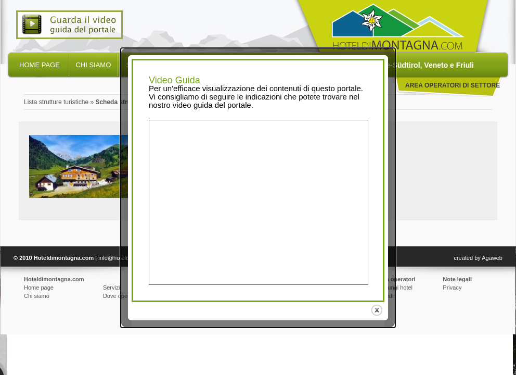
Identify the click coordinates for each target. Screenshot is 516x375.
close (375, 310)
